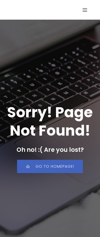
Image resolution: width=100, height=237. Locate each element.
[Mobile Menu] (84, 9)
